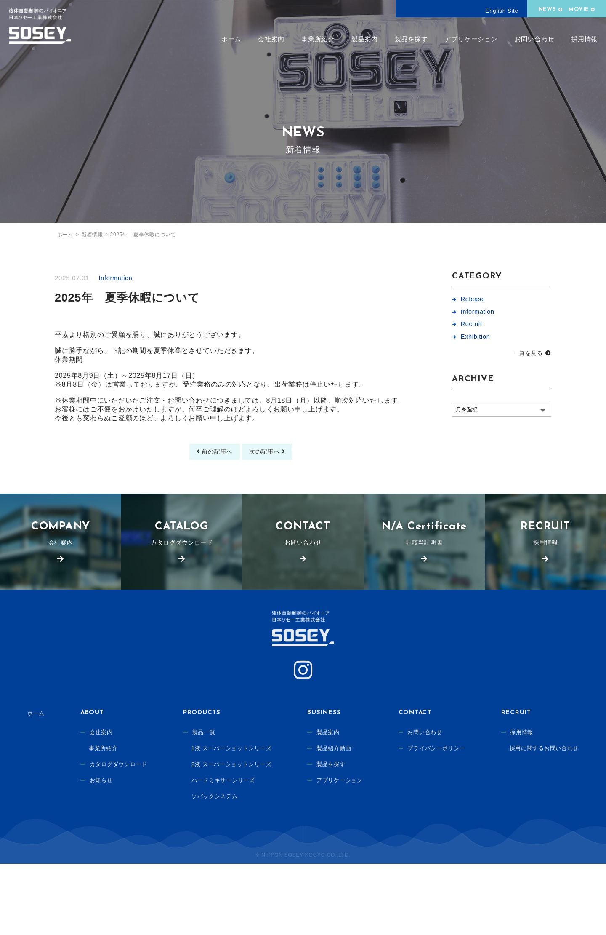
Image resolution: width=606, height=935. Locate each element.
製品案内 (364, 39)
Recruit (472, 326)
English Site (502, 11)
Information (117, 277)
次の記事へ (269, 458)
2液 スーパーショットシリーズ (287, 783)
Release (473, 299)
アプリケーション (471, 39)
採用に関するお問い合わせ (307, 866)
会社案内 (271, 39)
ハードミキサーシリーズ (278, 799)
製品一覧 (257, 751)
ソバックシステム (269, 815)
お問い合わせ (535, 39)
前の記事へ (212, 458)
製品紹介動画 (393, 767)
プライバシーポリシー (501, 767)
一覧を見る (528, 356)
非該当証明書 (424, 546)
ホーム (231, 39)
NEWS (547, 9)
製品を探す (411, 39)
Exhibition (476, 339)
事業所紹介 (318, 39)
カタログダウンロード (181, 546)
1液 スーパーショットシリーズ (287, 767)
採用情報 (584, 39)
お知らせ (150, 799)
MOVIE (579, 9)
